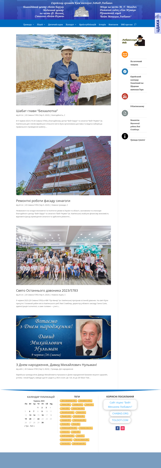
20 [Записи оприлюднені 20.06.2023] (30, 419)
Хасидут (70, 25)
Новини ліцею (57, 295)
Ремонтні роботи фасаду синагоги (43, 200)
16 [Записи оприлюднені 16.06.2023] (43, 415)
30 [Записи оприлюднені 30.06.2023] (43, 422)
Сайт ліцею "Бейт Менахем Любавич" (120, 404)
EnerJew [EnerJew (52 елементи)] (65, 443)
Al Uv (21, 115)
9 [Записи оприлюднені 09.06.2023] (42, 411)
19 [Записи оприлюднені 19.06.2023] (26, 419)
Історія (102, 25)
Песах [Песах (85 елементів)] (76, 424)
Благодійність (57, 115)
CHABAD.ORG (120, 413)
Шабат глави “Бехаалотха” (37, 111)
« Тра (26, 426)
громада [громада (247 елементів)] (78, 404)
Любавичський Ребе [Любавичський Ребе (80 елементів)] (69, 428)
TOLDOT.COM (120, 420)
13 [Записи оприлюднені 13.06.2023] (30, 415)
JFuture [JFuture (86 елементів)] (65, 424)
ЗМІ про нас (127, 25)
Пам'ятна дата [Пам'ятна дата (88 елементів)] (79, 420)
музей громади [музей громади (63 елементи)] (67, 435)
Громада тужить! (137, 140)
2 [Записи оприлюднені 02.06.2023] (42, 407)
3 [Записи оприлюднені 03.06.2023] (46, 407)
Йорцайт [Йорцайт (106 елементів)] (66, 416)
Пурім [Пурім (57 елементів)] (80, 435)
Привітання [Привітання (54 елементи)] (66, 439)
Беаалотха (134, 120)
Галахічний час (137, 83)
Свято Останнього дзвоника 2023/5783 (47, 290)
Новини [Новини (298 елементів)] (66, 404)
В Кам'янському (137, 106)
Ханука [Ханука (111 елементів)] (81, 412)
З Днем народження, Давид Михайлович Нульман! (56, 364)
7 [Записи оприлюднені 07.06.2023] (33, 411)
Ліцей (40, 25)
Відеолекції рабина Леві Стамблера (135, 126)
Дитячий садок (55, 25)
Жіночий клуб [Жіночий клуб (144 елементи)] (67, 412)
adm (21, 369)
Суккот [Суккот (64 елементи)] (76, 432)
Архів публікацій (87, 25)
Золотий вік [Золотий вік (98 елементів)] (79, 416)
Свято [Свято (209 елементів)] (65, 408)
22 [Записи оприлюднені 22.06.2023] (38, 419)
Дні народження (66, 369)
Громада (27, 25)
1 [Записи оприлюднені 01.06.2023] (37, 407)
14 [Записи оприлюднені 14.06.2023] (34, 415)
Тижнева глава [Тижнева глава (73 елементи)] (85, 428)
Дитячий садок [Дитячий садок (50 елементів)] (79, 443)
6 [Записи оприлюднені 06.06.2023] (29, 411)
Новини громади (58, 205)
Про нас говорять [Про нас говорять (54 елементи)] (81, 439)
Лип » (32, 426)
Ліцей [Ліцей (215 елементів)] (89, 404)
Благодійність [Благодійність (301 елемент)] (85, 400)
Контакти (113, 25)
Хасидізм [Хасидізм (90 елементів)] (66, 420)
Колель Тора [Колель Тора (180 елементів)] (78, 408)
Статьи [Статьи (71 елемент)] (65, 432)
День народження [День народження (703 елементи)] (69, 400)
